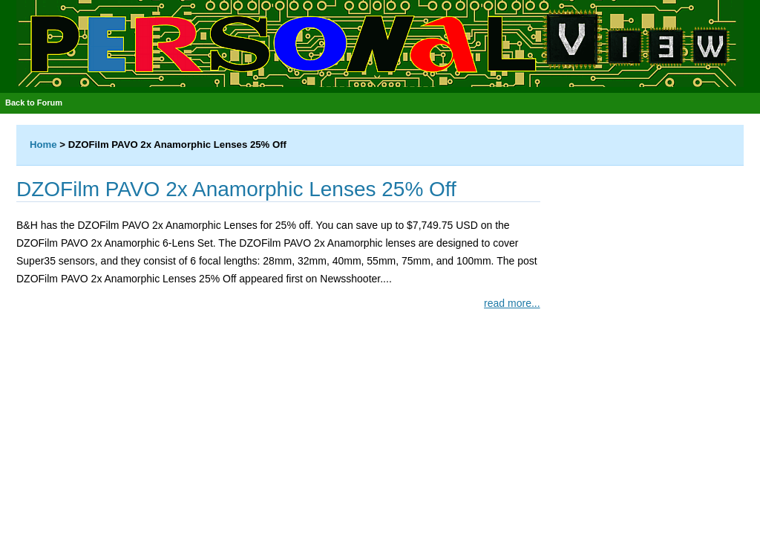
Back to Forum (33, 102)
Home (43, 144)
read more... (512, 303)
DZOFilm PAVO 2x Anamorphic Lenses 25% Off (236, 189)
